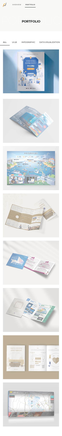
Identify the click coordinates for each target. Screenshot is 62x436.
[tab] (17, 4)
